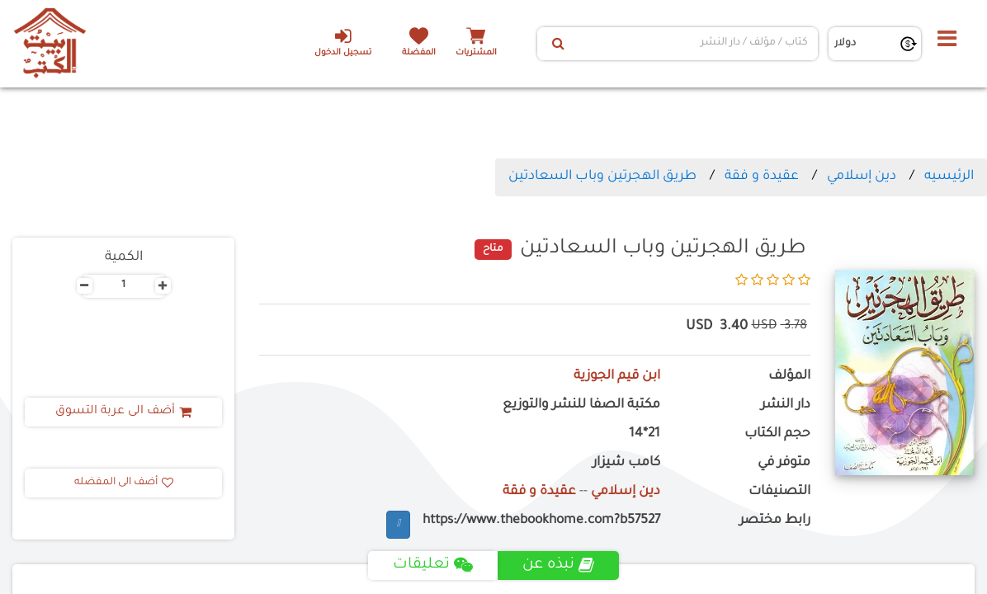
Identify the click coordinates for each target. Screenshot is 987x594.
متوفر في (784, 463)
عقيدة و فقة (762, 176)
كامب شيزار (626, 463)
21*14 (644, 434)
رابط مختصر (774, 521)
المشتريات (476, 53)
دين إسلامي (861, 176)
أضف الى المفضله (123, 482)
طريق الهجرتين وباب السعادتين (602, 176)
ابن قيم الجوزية (617, 377)
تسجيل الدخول (343, 42)
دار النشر (785, 405)
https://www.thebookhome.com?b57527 (541, 521)
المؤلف (789, 377)
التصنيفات (779, 492)
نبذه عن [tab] (558, 565)
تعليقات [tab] (433, 565)
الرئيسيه (949, 176)
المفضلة (419, 53)
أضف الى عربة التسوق (123, 411)
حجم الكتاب (777, 434)
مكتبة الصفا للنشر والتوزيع (581, 405)
